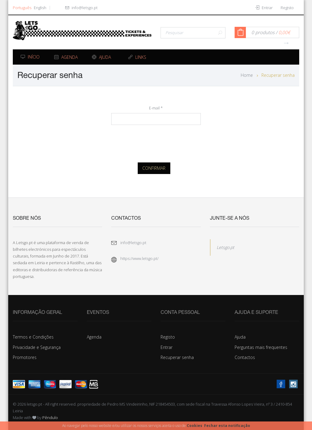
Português (22, 7)
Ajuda (240, 337)
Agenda (94, 337)
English (40, 7)
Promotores (25, 357)
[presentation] (157, 142)
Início (30, 57)
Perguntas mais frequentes (261, 347)
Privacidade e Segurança (37, 347)
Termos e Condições (33, 337)
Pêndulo (50, 417)
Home (247, 75)
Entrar (166, 347)
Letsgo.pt (225, 247)
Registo (168, 337)
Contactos (245, 357)
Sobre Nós (27, 218)
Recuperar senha (177, 357)
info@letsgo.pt (85, 7)
